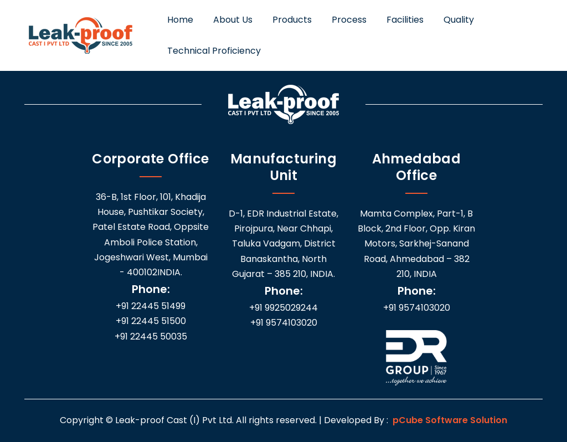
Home (180, 19)
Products (292, 19)
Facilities (405, 19)
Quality (459, 19)
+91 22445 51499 (150, 306)
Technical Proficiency (214, 50)
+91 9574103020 (283, 322)
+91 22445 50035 (151, 336)
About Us (232, 19)
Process (349, 19)
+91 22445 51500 (151, 321)
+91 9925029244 (283, 307)
